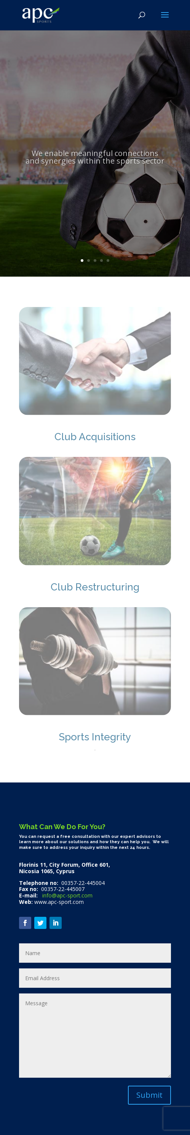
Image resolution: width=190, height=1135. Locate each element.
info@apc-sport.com (67, 895)
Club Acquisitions (95, 436)
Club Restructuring (95, 587)
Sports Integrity (95, 737)
